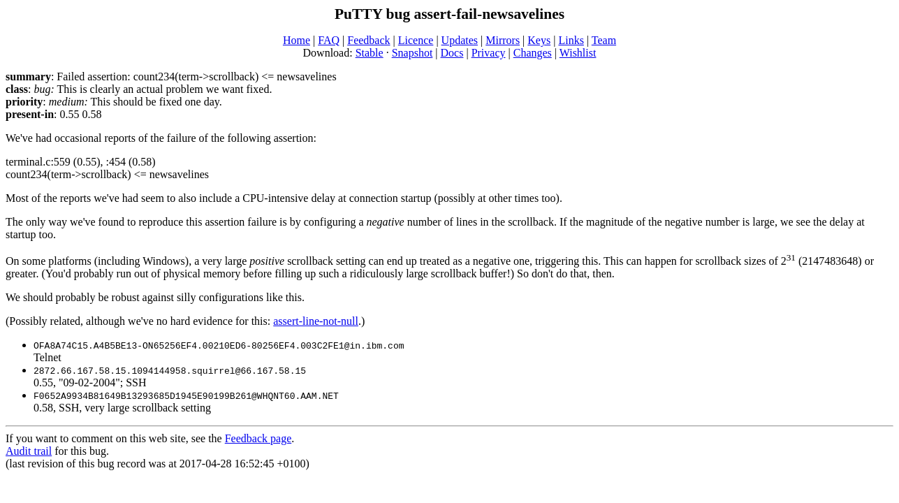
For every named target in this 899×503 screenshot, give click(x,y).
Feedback (368, 40)
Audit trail (29, 451)
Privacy (489, 53)
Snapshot (412, 53)
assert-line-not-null (315, 321)
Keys (538, 40)
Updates (459, 40)
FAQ (328, 40)
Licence (416, 40)
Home (296, 40)
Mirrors (502, 40)
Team (604, 40)
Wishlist (578, 53)
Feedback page (258, 438)
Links (570, 40)
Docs (452, 53)
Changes (532, 53)
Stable (369, 53)
